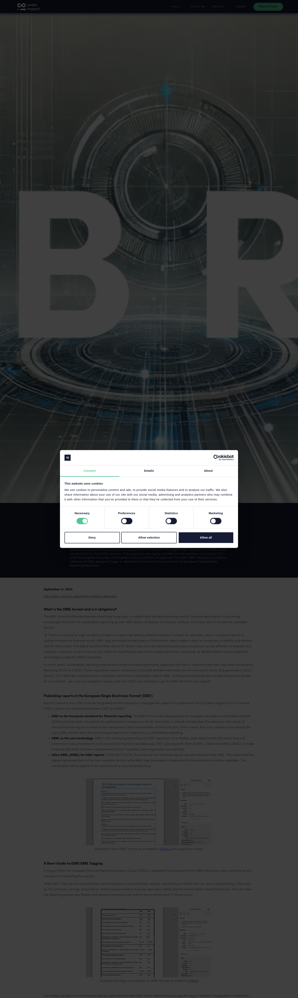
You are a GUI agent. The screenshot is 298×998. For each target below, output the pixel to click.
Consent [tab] (90, 470)
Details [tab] (149, 470)
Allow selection (149, 537)
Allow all (206, 537)
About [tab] (208, 470)
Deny (92, 537)
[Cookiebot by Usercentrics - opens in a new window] (216, 458)
